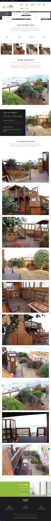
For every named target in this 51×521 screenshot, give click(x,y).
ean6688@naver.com (25, 509)
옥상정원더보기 (26, 3)
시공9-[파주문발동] (45, 17)
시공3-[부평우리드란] (36, 14)
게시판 (46, 3)
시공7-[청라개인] (26, 17)
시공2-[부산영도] (26, 13)
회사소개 (14, 3)
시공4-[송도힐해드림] (46, 14)
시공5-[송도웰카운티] (7, 18)
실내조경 (32, 3)
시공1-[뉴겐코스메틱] (16, 14)
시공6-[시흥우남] (16, 17)
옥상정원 (19, 3)
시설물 (36, 3)
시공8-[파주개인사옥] (36, 18)
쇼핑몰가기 (42, 3)
